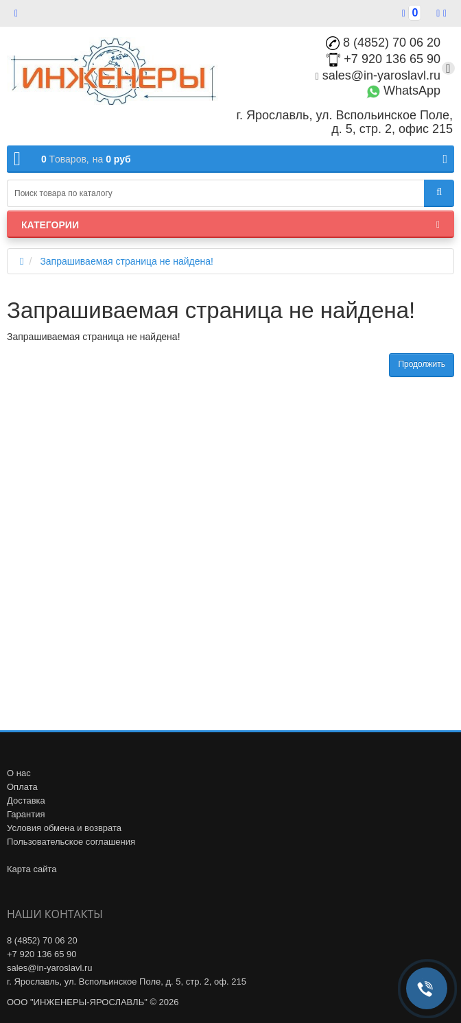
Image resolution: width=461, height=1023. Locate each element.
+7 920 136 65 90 (383, 59)
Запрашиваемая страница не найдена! (126, 261)
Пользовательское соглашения (71, 842)
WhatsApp (403, 90)
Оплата (22, 787)
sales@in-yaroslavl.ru (378, 75)
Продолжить (421, 364)
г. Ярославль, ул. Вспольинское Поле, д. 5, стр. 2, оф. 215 (126, 981)
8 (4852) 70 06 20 (383, 42)
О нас (19, 773)
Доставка (26, 800)
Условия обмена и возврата (64, 828)
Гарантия (26, 814)
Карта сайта (31, 869)
